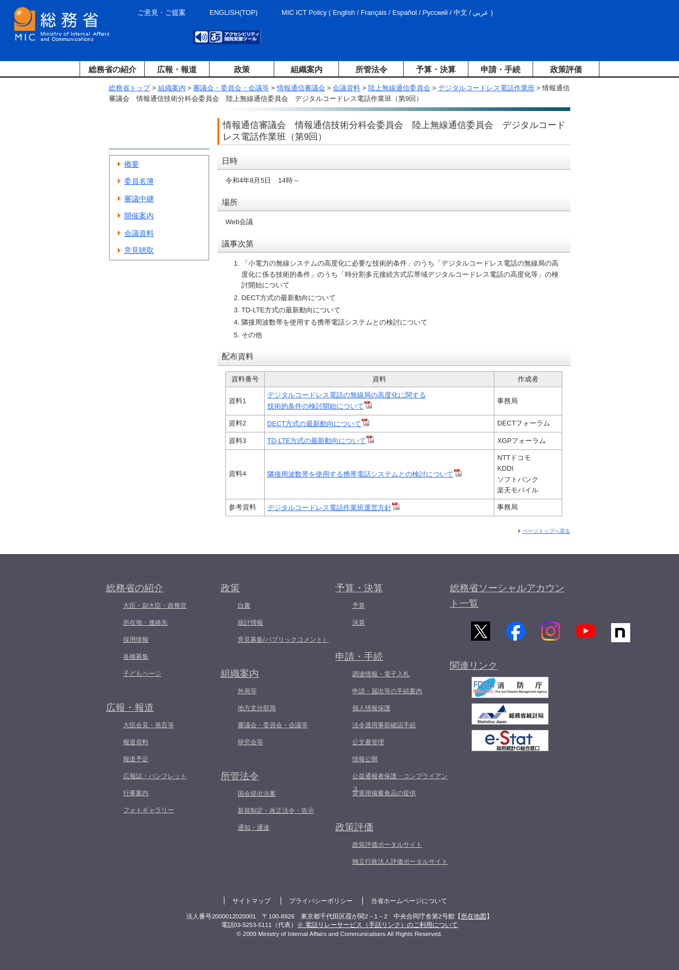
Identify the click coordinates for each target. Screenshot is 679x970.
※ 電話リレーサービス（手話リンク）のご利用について (377, 925)
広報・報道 (177, 69)
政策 (242, 69)
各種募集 (136, 656)
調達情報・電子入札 (381, 674)
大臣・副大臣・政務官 (155, 605)
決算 (358, 622)
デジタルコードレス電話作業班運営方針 (333, 508)
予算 (358, 605)
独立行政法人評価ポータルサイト (400, 861)
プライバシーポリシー (321, 901)
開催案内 (139, 215)
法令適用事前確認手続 (384, 725)
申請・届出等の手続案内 (387, 691)
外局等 (247, 691)
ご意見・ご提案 (161, 12)
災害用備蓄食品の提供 (384, 793)
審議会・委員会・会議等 (231, 88)
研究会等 (250, 742)
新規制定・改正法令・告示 (276, 810)
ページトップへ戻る (546, 531)
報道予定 (136, 759)
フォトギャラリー (148, 810)
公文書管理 (368, 742)
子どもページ (142, 673)
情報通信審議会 (301, 88)
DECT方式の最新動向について (318, 424)
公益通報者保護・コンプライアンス (400, 782)
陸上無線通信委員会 (399, 88)
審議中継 (139, 198)
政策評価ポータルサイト (387, 844)
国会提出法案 (257, 793)
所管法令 (371, 69)
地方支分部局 (257, 708)
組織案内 (307, 69)
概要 (131, 164)
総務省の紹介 (112, 69)
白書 (244, 605)
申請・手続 (500, 69)
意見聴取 (139, 250)
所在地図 (473, 916)
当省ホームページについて (409, 901)
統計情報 (250, 622)
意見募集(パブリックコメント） (283, 639)
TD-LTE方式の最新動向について (321, 441)
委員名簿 (139, 181)
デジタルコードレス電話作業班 (486, 88)
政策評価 (566, 69)
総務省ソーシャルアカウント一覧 (507, 596)
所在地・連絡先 (145, 622)
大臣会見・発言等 (148, 725)
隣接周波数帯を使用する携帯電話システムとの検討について (364, 474)
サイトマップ (251, 901)
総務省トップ (129, 88)
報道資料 (136, 742)
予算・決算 (436, 69)
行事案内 (136, 793)
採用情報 (136, 639)
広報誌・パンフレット (155, 776)
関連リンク (474, 671)
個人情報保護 (371, 708)
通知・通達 (253, 827)
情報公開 (365, 759)
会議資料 (346, 88)
